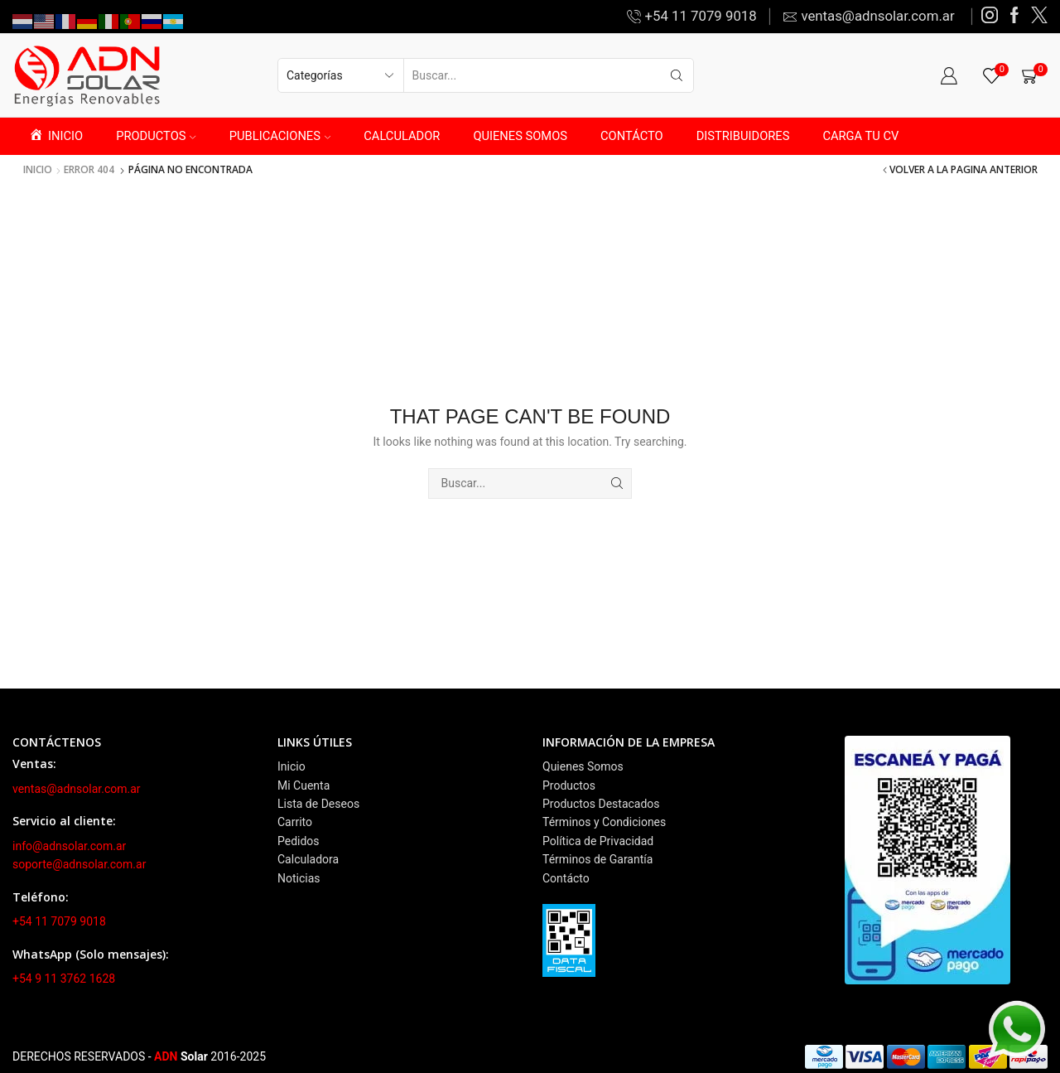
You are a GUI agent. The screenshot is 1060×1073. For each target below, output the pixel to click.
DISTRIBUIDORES (743, 135)
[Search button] (676, 75)
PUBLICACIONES (279, 135)
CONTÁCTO (631, 135)
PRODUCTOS (156, 135)
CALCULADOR (402, 135)
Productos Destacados (601, 803)
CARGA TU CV (860, 135)
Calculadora (308, 859)
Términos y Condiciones (604, 822)
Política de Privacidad (597, 841)
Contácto (566, 878)
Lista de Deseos (318, 803)
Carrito (294, 822)
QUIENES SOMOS (520, 135)
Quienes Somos (583, 766)
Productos (568, 785)
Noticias (298, 878)
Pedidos (298, 841)
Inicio (37, 170)
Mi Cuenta (303, 785)
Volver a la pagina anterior (963, 170)
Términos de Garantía (597, 859)
